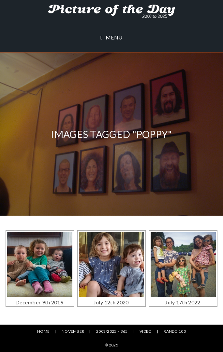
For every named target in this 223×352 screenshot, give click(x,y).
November (73, 331)
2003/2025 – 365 (112, 331)
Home (43, 331)
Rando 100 (175, 331)
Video (146, 331)
